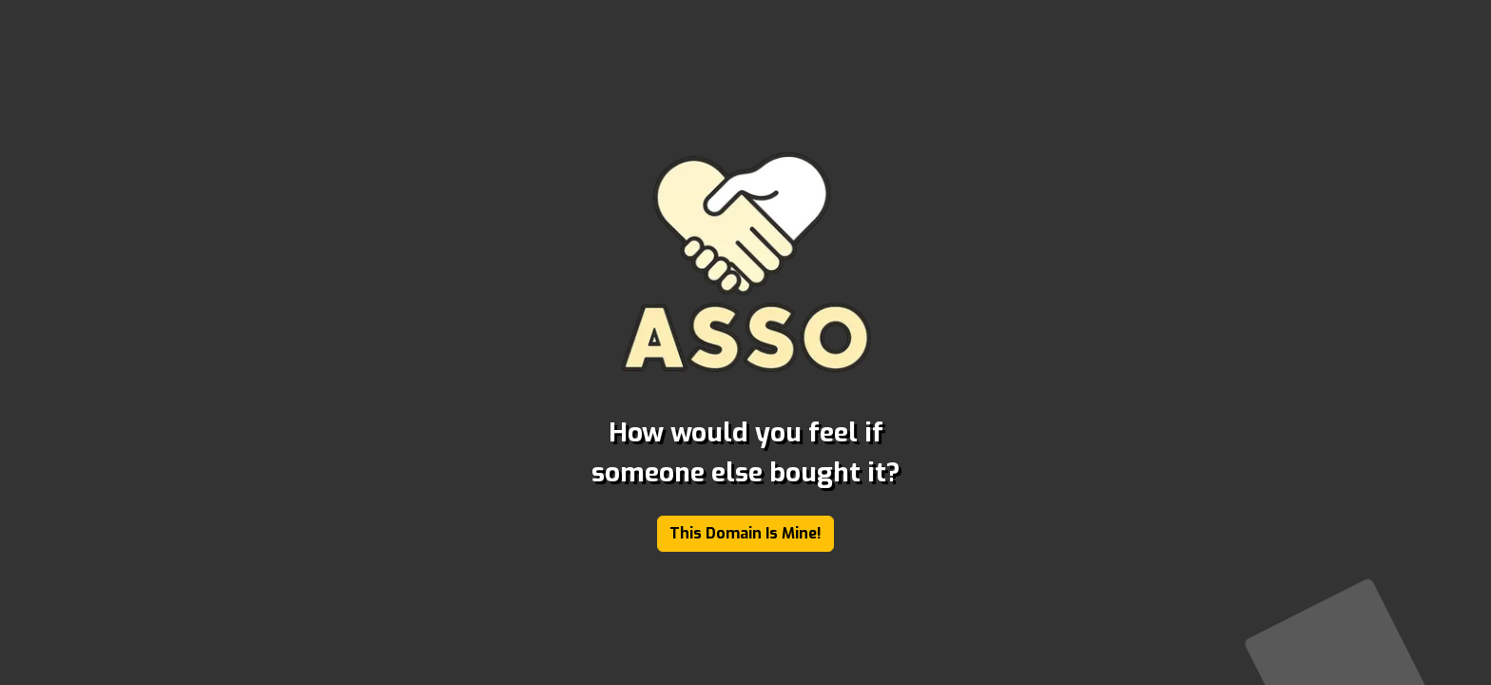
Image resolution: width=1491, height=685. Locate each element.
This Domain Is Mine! (745, 533)
